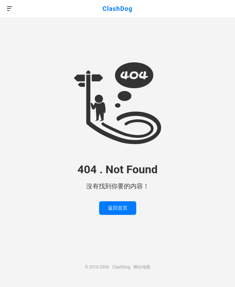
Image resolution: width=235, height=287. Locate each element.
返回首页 (117, 208)
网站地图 (141, 267)
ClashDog (118, 8)
